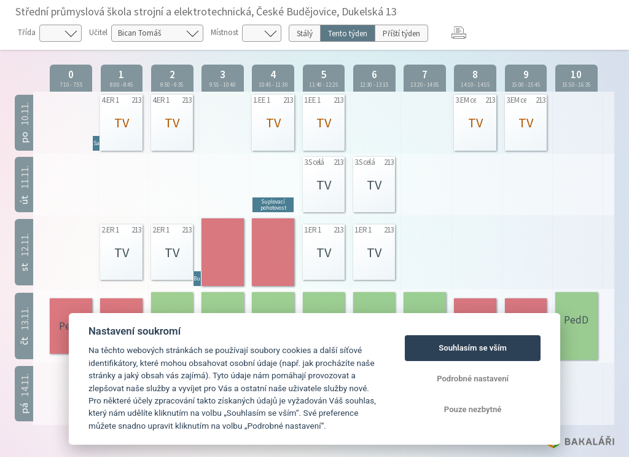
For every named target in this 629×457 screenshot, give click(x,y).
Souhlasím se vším (473, 347)
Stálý (305, 33)
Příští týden (401, 33)
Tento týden (347, 33)
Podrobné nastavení (473, 378)
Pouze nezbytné (473, 409)
